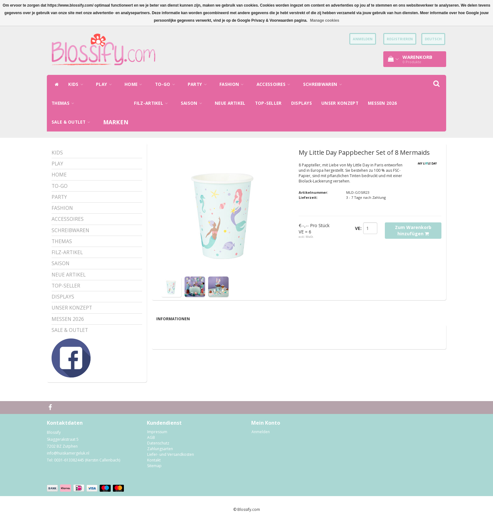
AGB (151, 445)
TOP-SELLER (268, 103)
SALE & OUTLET (73, 122)
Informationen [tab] (173, 318)
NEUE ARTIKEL (230, 103)
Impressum (157, 440)
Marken (116, 122)
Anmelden (261, 440)
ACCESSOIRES (275, 84)
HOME (135, 84)
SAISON (193, 103)
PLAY (105, 84)
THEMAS (64, 103)
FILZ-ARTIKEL (152, 103)
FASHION (233, 84)
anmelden (363, 38)
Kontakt (154, 468)
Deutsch (433, 38)
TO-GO (166, 84)
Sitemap (154, 474)
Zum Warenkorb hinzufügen (413, 230)
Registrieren (400, 38)
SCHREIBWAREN (324, 84)
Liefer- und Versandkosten (170, 462)
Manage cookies (324, 20)
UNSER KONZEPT (339, 103)
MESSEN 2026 (382, 103)
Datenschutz (158, 451)
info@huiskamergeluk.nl (68, 461)
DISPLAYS (301, 103)
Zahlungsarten (160, 457)
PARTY (199, 84)
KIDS (77, 84)
